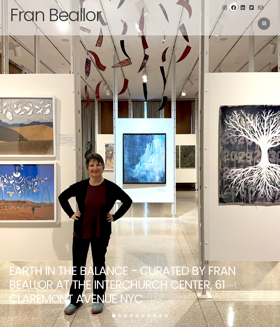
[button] (21, 163)
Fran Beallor (55, 15)
